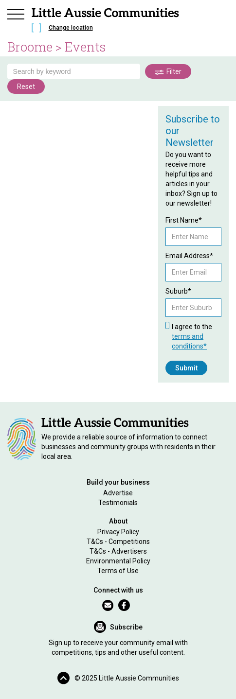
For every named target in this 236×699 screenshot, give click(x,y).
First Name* (183, 220)
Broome (30, 46)
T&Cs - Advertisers (118, 551)
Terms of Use (118, 571)
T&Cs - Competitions (118, 541)
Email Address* (189, 256)
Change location (71, 27)
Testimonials (118, 503)
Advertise (118, 493)
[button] (16, 12)
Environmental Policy (118, 561)
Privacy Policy (118, 532)
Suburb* (178, 291)
